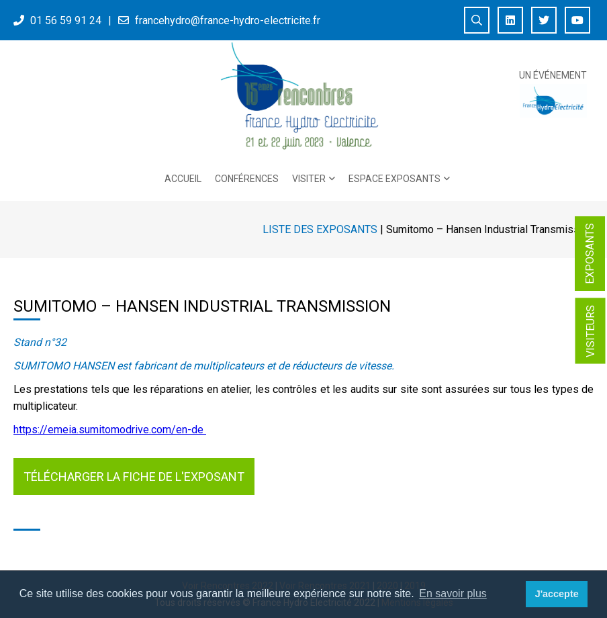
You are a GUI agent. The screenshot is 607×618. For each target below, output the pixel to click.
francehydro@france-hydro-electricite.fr (227, 20)
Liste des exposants (320, 229)
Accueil (183, 178)
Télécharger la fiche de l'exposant (134, 477)
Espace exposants (394, 178)
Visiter (309, 178)
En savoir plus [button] (453, 593)
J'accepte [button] (557, 593)
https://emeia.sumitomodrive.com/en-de (109, 429)
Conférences (247, 178)
